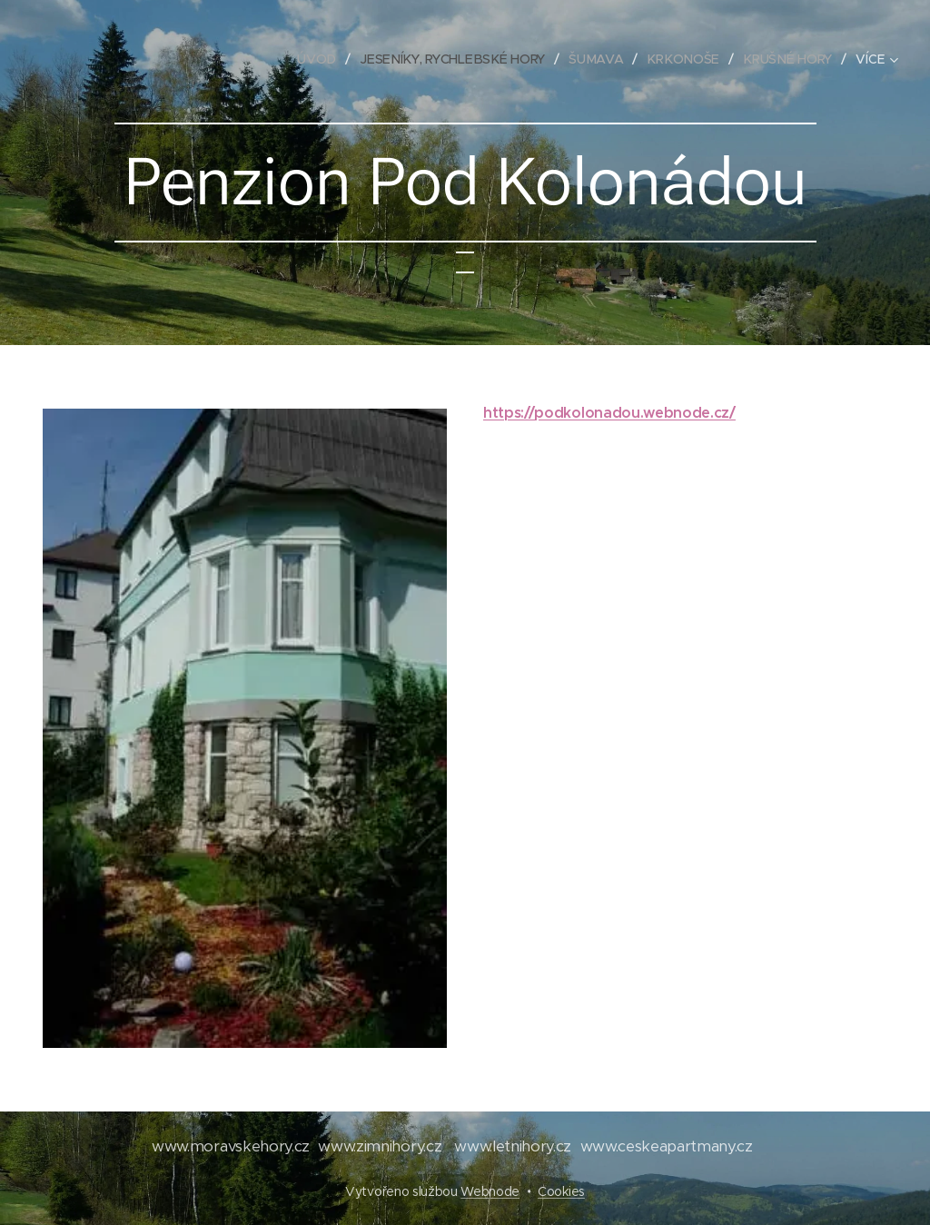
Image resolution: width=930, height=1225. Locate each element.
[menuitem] (325, 59)
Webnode (489, 1191)
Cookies (561, 1191)
